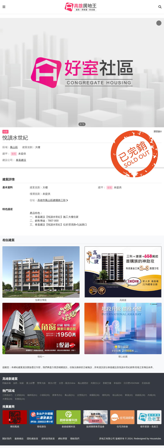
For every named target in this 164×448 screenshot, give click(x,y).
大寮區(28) (7, 399)
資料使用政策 (48, 438)
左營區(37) (82, 395)
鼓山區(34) (117, 395)
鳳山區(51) (70, 395)
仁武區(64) (20, 395)
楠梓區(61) (32, 395)
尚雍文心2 (95, 383)
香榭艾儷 (107, 383)
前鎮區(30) (140, 395)
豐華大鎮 (41, 383)
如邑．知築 (18, 383)
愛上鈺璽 (30, 383)
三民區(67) (7, 395)
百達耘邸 (146, 383)
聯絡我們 (74, 438)
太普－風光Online (67, 383)
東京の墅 (52, 383)
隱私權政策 (32, 438)
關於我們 (6, 438)
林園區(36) (94, 395)
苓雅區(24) (20, 399)
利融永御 (6, 383)
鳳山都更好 (83, 383)
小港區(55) (45, 395)
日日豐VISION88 (131, 383)
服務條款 (19, 438)
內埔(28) (152, 395)
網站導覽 (62, 438)
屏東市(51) (57, 395)
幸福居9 (117, 383)
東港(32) (129, 395)
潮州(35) (106, 395)
